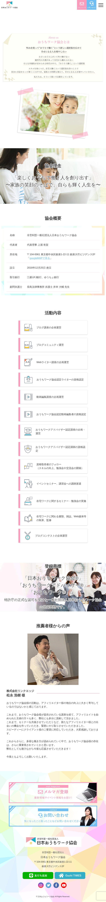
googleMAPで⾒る (40, 258)
